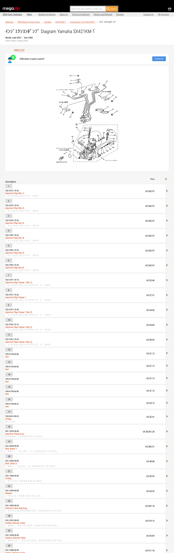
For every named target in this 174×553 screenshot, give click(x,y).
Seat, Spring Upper (110, 350)
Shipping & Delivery (35, 14)
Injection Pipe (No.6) (111, 110)
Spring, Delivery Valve (111, 337)
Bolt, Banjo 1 (107, 250)
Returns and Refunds (91, 14)
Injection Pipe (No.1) (111, 57)
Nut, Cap (105, 376)
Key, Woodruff (108, 389)
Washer (105, 287)
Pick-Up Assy (108, 402)
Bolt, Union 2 (107, 263)
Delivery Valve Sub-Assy (112, 298)
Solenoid (106, 426)
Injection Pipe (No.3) (111, 78)
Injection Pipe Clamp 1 (112, 134)
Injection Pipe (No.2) (111, 68)
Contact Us (148, 14)
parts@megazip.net (28, 547)
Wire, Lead (106, 437)
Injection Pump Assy (111, 239)
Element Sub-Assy (110, 363)
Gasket (105, 415)
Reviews (109, 14)
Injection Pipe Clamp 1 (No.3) (115, 147)
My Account (163, 14)
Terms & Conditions (69, 14)
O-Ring (105, 229)
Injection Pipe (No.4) (111, 89)
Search (112, 9)
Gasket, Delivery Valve (112, 324)
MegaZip (11, 9)
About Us (52, 14)
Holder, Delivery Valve (111, 311)
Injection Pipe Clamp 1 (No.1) (115, 121)
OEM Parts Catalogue (12, 14)
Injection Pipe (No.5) (111, 100)
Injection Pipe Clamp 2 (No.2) (115, 160)
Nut (103, 187)
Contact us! (76, 57)
